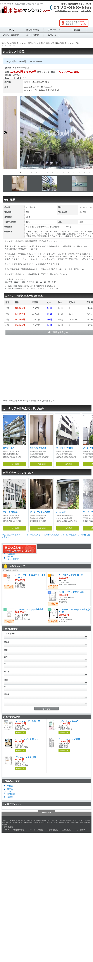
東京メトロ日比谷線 (33, 90)
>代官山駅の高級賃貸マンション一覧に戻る (21, 535)
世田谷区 (11, 794)
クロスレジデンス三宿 (72, 575)
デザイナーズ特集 (35, 830)
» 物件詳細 (20, 732)
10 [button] (68, 172)
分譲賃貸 (76, 30)
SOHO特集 (66, 830)
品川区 (10, 786)
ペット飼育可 (32, 35)
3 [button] (31, 172)
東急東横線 (29, 87)
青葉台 (40, 82)
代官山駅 (39, 87)
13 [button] (84, 172)
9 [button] (63, 172)
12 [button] (79, 172)
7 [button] (52, 172)
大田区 (10, 791)
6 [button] (47, 172)
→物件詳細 (14, 464)
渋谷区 (10, 797)
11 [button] (73, 172)
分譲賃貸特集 (52, 830)
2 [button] (26, 172)
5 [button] (41, 172)
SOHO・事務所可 (10, 35)
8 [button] (57, 172)
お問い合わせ (54, 35)
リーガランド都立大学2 (73, 592)
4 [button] (36, 172)
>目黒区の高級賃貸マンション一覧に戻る (60, 535)
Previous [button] (5, 132)
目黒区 (33, 82)
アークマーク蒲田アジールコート (32, 576)
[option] (46, 132)
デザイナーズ (54, 30)
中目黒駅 (47, 90)
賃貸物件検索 (32, 30)
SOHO (10, 557)
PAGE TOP (46, 812)
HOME (11, 30)
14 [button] (89, 172)
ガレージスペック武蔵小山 (30, 609)
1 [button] (20, 172)
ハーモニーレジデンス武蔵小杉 (76, 610)
